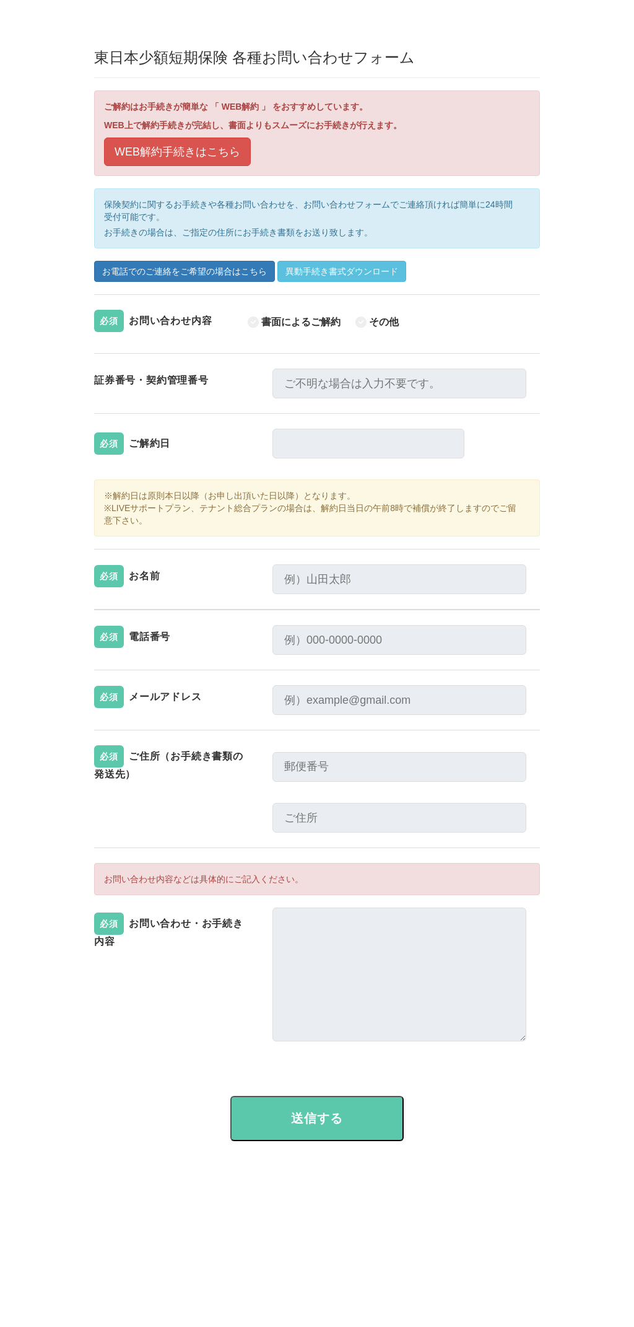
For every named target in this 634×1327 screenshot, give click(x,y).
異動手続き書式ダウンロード (341, 271)
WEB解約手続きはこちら (177, 152)
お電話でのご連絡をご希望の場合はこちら (184, 271)
